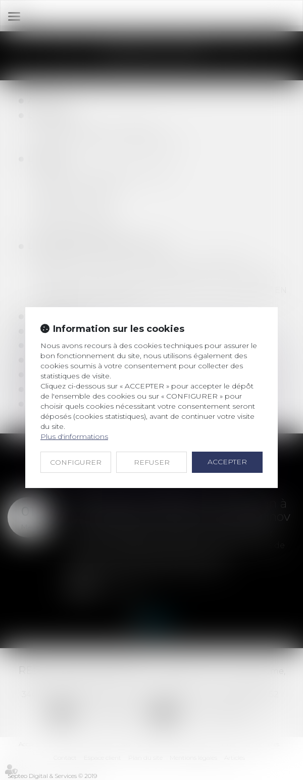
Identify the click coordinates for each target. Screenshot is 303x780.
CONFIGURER (76, 462)
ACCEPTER (227, 461)
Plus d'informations (74, 436)
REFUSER (152, 462)
